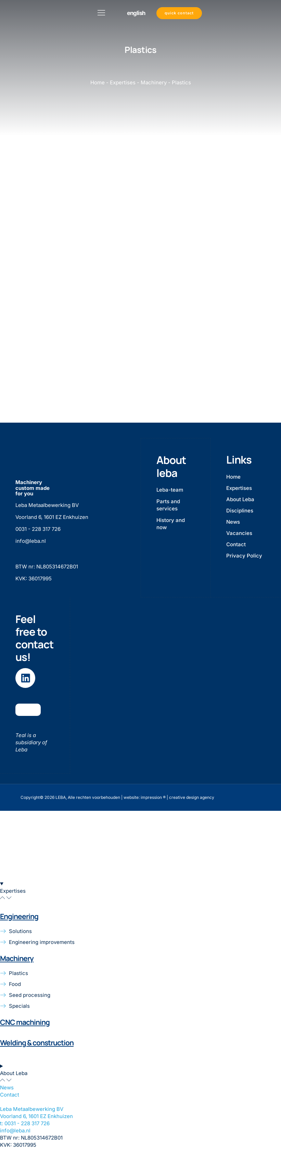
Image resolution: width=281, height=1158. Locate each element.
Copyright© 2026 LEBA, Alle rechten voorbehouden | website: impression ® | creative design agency (117, 797)
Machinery (154, 82)
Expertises (123, 82)
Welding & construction (37, 1042)
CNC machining (25, 1022)
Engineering (19, 916)
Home (97, 82)
